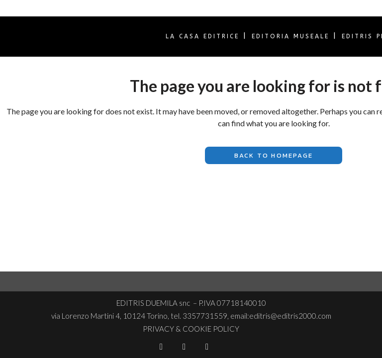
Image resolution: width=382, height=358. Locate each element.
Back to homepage (273, 155)
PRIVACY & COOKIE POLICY (191, 328)
